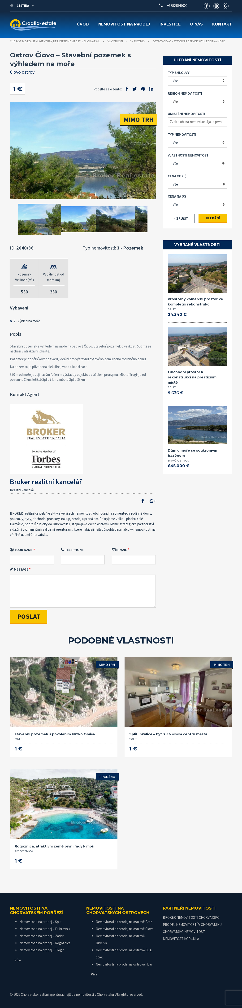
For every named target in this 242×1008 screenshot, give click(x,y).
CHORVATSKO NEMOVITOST (184, 931)
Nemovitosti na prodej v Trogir (41, 950)
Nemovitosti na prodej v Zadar (41, 936)
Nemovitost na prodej (124, 24)
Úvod (83, 24)
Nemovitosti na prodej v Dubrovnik (44, 929)
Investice (170, 24)
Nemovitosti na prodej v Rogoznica (44, 943)
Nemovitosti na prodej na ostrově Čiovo (125, 929)
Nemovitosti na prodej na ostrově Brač (124, 921)
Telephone (72, 549)
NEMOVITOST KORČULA (181, 938)
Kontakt (222, 24)
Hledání (213, 218)
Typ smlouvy (179, 72)
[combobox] (197, 101)
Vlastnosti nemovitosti (188, 155)
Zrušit (182, 218)
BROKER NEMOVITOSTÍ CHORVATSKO (191, 917)
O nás (196, 24)
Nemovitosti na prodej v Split (40, 921)
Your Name (21, 549)
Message (19, 569)
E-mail (119, 549)
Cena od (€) (177, 176)
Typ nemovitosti (182, 134)
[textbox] (198, 122)
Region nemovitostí (185, 93)
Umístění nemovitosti (186, 113)
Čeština (20, 6)
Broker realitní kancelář (46, 481)
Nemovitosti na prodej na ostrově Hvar (124, 964)
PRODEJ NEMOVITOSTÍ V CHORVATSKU (192, 924)
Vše (175, 81)
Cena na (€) (177, 196)
